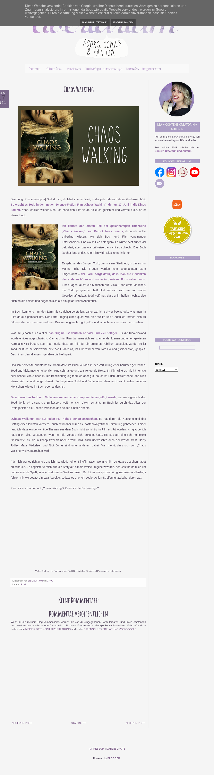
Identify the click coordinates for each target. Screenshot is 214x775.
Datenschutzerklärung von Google (110, 629)
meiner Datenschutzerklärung (48, 629)
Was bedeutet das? (95, 22)
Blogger (114, 758)
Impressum (96, 748)
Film (23, 584)
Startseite (79, 723)
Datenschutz (115, 748)
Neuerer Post (22, 723)
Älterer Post (135, 723)
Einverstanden (123, 22)
